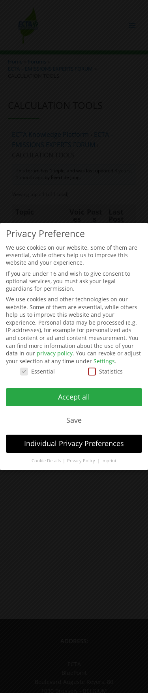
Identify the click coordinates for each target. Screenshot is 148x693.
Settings (104, 357)
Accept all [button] (74, 393)
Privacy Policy (81, 456)
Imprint (108, 456)
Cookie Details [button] (47, 456)
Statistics (105, 367)
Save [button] (74, 416)
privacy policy (55, 349)
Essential (37, 367)
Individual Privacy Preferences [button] (74, 439)
